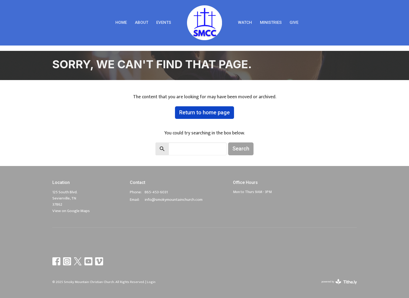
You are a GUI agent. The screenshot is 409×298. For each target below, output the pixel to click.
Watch (245, 22)
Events (163, 22)
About (141, 22)
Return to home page (204, 112)
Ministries (271, 22)
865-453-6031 (156, 192)
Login (151, 282)
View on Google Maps (71, 211)
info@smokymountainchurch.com (173, 200)
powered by (339, 282)
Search (240, 148)
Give (294, 22)
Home (121, 22)
